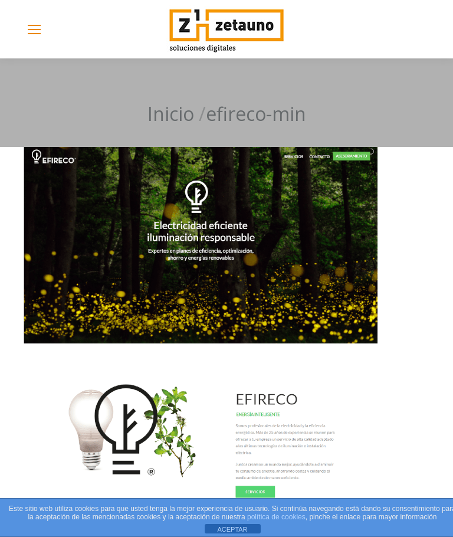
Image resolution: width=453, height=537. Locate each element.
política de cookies (276, 517)
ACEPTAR (232, 529)
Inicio (170, 113)
